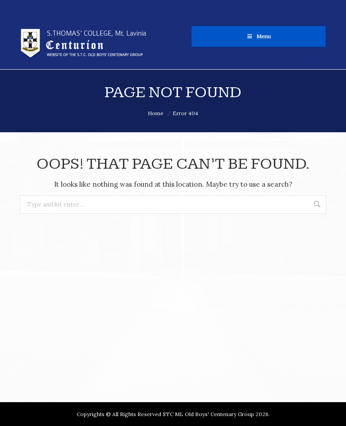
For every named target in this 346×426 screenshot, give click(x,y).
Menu (258, 36)
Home (156, 113)
